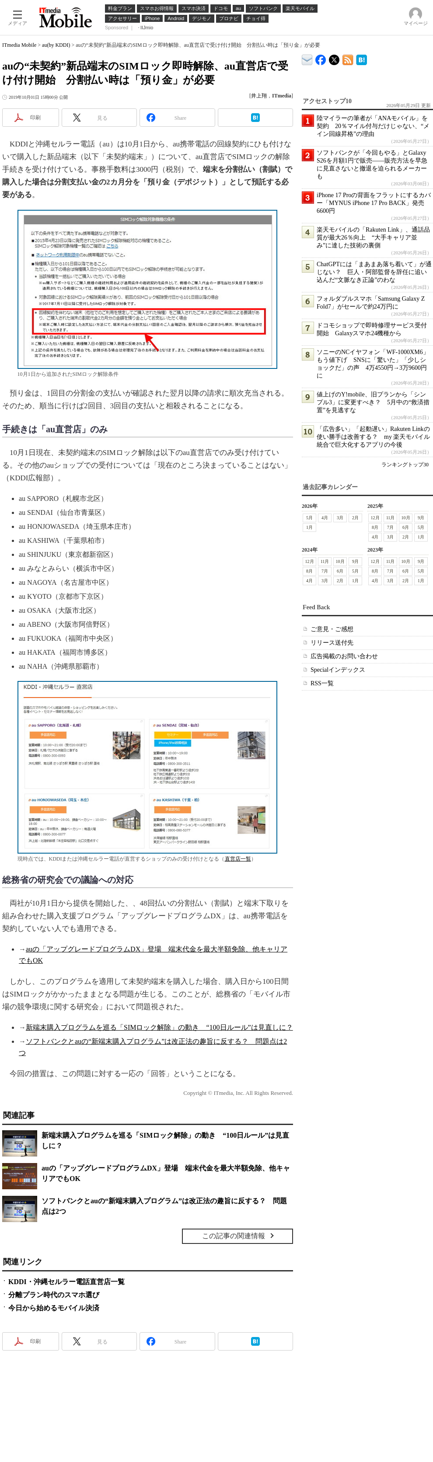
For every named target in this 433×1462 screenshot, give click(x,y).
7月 (390, 527)
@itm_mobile (334, 58)
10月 (406, 517)
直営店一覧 (238, 859)
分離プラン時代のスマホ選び (53, 1295)
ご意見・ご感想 (332, 629)
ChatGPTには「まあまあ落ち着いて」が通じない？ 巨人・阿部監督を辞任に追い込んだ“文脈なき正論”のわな (374, 272)
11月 (390, 517)
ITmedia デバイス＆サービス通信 (307, 58)
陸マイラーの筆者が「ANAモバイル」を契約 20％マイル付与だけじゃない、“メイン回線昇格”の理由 (373, 126)
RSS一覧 (322, 683)
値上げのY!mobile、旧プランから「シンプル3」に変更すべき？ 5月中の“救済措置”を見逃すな (373, 402)
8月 (375, 527)
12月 (375, 517)
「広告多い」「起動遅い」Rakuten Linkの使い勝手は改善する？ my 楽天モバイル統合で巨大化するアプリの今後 (373, 437)
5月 (309, 517)
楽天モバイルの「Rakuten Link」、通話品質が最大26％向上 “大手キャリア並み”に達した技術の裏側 (373, 237)
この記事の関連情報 (233, 1236)
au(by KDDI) (56, 45)
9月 (421, 517)
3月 (340, 517)
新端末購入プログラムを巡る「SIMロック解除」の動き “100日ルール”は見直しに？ (159, 1027)
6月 (405, 527)
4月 (324, 517)
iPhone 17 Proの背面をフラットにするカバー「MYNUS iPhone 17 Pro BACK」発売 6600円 (374, 203)
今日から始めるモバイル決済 (53, 1308)
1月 (309, 527)
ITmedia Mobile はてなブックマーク (361, 58)
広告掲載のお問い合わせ (344, 656)
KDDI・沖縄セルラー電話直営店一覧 (66, 1281)
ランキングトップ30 (405, 465)
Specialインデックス (338, 670)
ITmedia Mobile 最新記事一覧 (347, 58)
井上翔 (259, 96)
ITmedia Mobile (19, 45)
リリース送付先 (332, 642)
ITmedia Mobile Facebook (320, 58)
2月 (355, 517)
